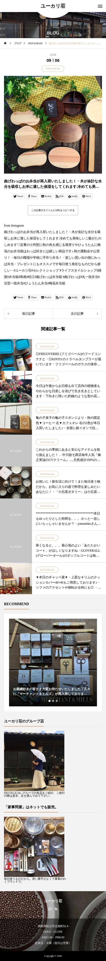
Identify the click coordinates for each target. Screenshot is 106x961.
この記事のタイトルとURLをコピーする (53, 210)
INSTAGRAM (53, 68)
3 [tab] (57, 701)
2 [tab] (53, 701)
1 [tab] (49, 701)
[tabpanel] (53, 662)
